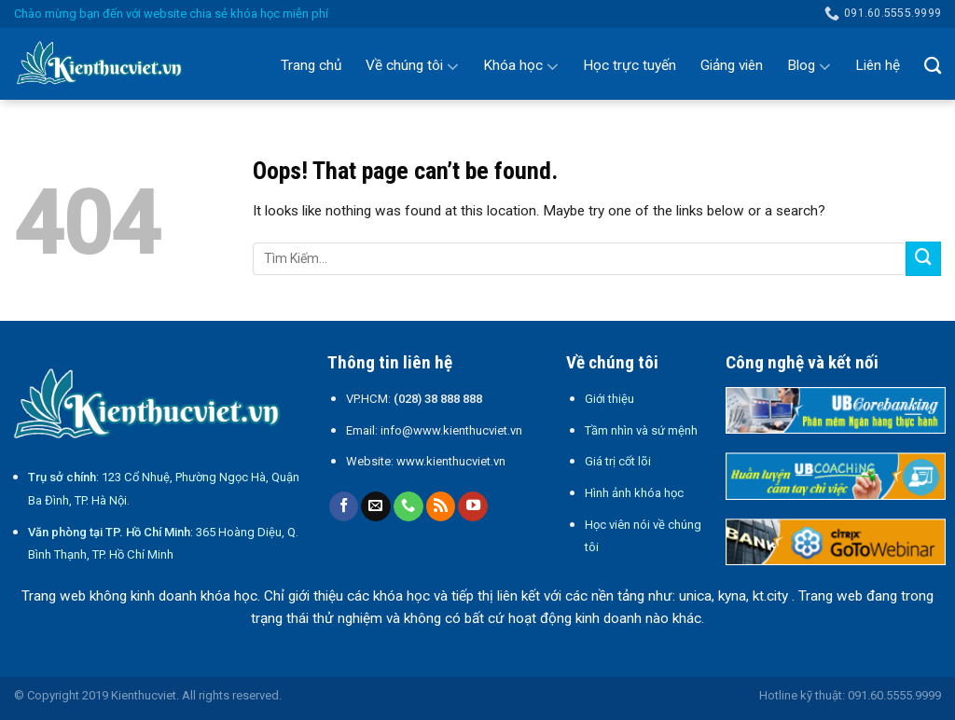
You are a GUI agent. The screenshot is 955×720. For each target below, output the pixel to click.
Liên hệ (877, 65)
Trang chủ (311, 65)
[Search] (932, 65)
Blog (809, 66)
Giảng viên (731, 65)
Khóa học (521, 66)
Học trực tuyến (629, 65)
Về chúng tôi (412, 66)
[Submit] (923, 259)
